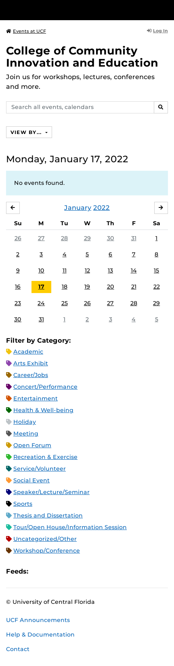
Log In (157, 31)
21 (133, 286)
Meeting (25, 433)
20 (110, 286)
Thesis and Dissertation (48, 515)
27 (41, 238)
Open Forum (32, 445)
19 (87, 286)
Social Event (31, 480)
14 (134, 270)
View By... (27, 132)
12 (87, 270)
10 (41, 270)
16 (18, 286)
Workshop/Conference (46, 550)
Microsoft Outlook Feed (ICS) (52, 571)
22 (156, 286)
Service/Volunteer (39, 468)
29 (87, 238)
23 (18, 303)
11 (65, 270)
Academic (28, 351)
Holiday (24, 421)
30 (110, 238)
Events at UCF (26, 31)
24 (41, 303)
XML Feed (80, 571)
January (77, 208)
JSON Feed (94, 571)
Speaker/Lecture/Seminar (51, 492)
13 (110, 270)
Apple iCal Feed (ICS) (39, 571)
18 (64, 286)
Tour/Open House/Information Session (70, 527)
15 (156, 270)
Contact (17, 649)
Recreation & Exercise (45, 457)
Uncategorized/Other (45, 538)
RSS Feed (66, 571)
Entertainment (35, 398)
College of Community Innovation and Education (82, 56)
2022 (101, 208)
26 (18, 238)
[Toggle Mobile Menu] (166, 9)
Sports (22, 503)
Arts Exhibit (30, 363)
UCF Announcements (38, 620)
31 (133, 238)
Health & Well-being (43, 410)
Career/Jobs (30, 375)
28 (64, 238)
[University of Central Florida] (61, 10)
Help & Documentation (40, 634)
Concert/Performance (45, 386)
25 (64, 303)
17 (41, 286)
